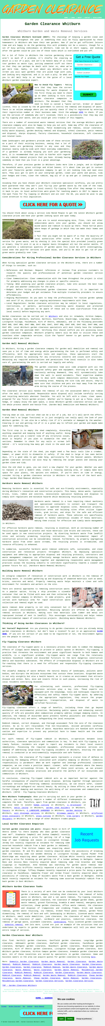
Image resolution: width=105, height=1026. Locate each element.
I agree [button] (61, 1019)
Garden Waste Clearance (67, 964)
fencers (6, 810)
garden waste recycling (25, 911)
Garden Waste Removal (53, 962)
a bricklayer (74, 805)
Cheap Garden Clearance (47, 978)
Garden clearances (12, 316)
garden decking (74, 810)
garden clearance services (63, 290)
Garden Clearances (92, 964)
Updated (29, 1006)
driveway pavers (65, 813)
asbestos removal (14, 925)
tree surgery (73, 816)
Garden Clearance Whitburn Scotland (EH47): (26, 37)
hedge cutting (41, 805)
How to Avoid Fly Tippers (48, 85)
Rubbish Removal (21, 964)
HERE (81, 112)
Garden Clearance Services (49, 981)
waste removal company (17, 597)
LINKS (72, 18)
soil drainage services (27, 813)
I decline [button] (70, 1019)
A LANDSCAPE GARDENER (38, 810)
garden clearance (21, 80)
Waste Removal (23, 970)
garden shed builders (58, 808)
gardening (41, 45)
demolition (7, 357)
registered (83, 110)
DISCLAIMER (97, 18)
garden (87, 37)
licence (62, 631)
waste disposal (60, 90)
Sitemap (3, 1006)
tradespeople (75, 799)
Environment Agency (93, 634)
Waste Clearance (42, 970)
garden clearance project (50, 284)
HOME (66, 18)
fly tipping (12, 118)
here (93, 957)
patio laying (21, 808)
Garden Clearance (77, 962)
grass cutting (43, 816)
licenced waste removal (90, 914)
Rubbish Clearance (42, 964)
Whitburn (53, 316)
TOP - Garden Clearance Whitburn (19, 985)
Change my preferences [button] (84, 1019)
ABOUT (80, 18)
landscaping (60, 922)
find (11, 940)
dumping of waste (27, 671)
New (24, 1006)
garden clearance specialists (46, 327)
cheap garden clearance (47, 905)
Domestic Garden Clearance (24, 962)
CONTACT (87, 18)
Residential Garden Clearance (17, 981)
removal (23, 157)
